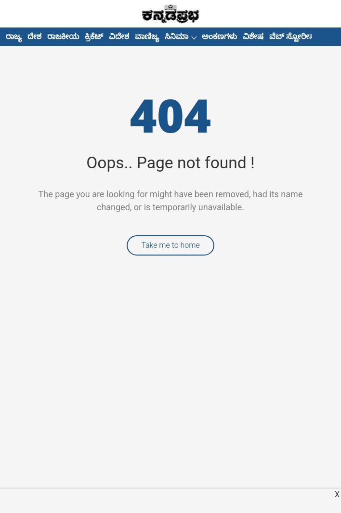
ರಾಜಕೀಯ (63, 36)
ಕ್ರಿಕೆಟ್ (94, 36)
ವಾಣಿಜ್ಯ (147, 36)
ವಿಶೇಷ (253, 36)
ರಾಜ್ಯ (14, 36)
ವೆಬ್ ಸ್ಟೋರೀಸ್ (293, 36)
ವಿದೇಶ (119, 36)
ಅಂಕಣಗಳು (219, 36)
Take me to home (170, 245)
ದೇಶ (34, 36)
